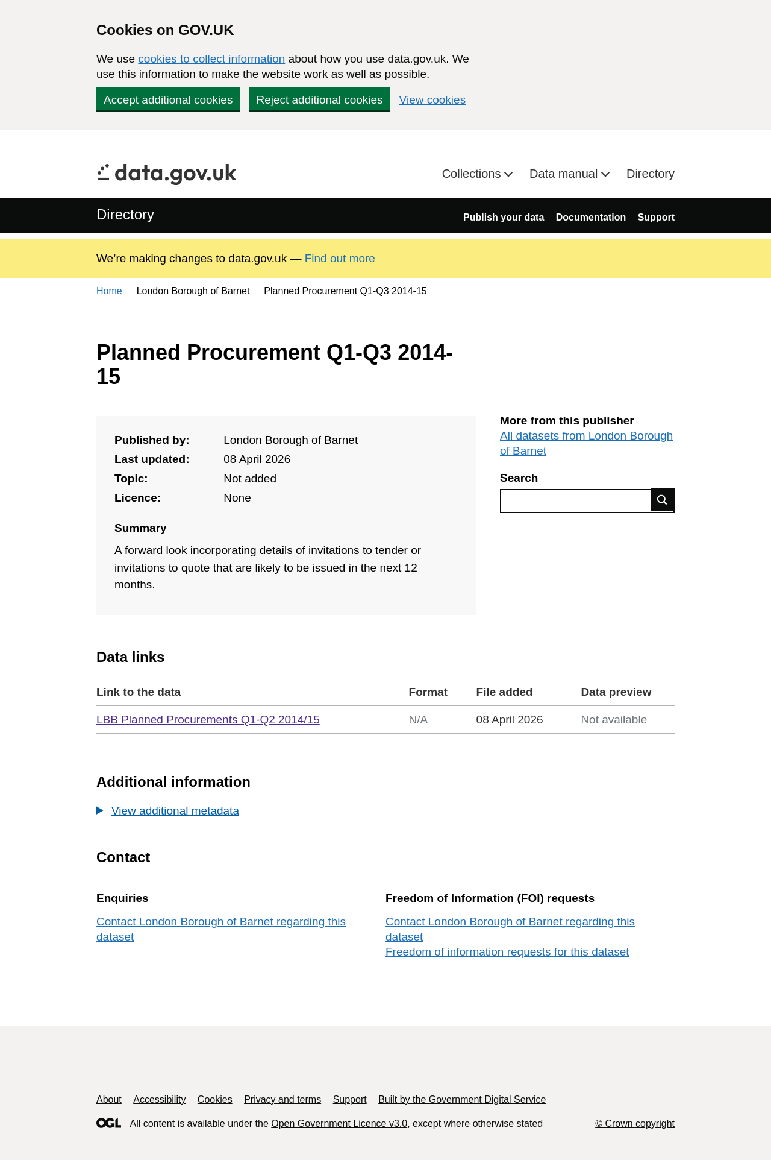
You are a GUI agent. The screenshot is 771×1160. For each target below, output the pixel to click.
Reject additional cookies (319, 99)
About (109, 1099)
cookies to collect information (211, 58)
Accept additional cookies (168, 99)
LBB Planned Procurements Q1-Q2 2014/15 (208, 719)
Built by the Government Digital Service (462, 1099)
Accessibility (159, 1099)
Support (656, 217)
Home (109, 291)
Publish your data (503, 217)
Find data (663, 499)
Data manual (565, 173)
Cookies (215, 1099)
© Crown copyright (635, 1123)
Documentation (591, 217)
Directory (650, 173)
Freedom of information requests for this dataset (507, 951)
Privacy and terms (282, 1099)
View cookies (432, 100)
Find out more (340, 258)
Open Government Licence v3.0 (339, 1123)
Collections (473, 173)
